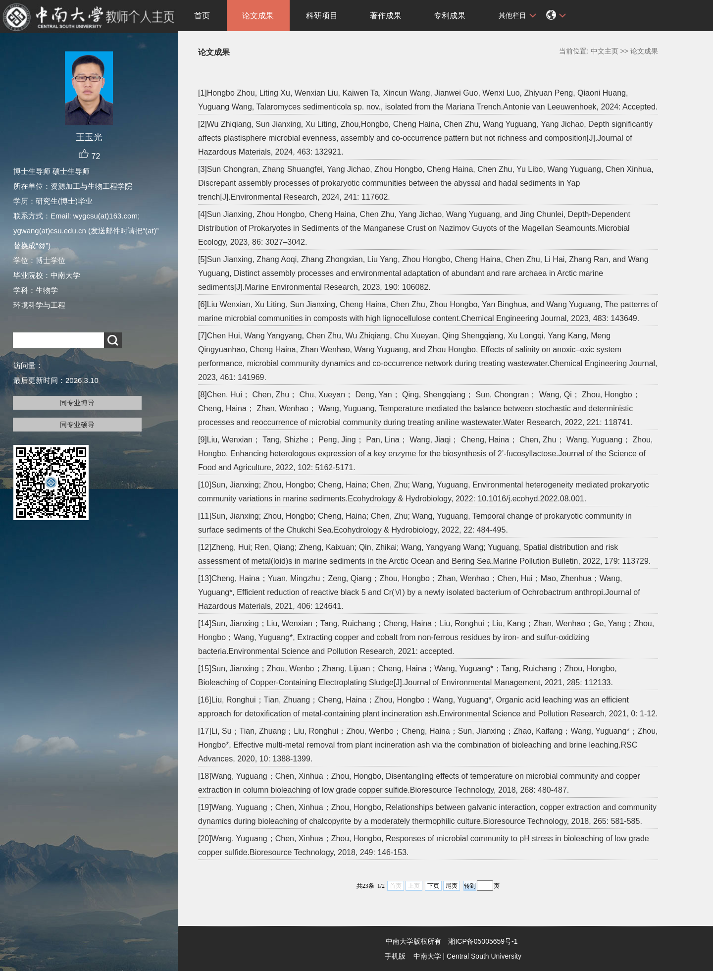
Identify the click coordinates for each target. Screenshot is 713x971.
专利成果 (449, 15)
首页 (202, 15)
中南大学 (427, 956)
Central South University (484, 956)
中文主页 (604, 51)
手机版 (395, 956)
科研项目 (322, 15)
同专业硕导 (77, 425)
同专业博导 (77, 403)
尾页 (452, 885)
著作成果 (386, 15)
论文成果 (258, 15)
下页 (433, 885)
